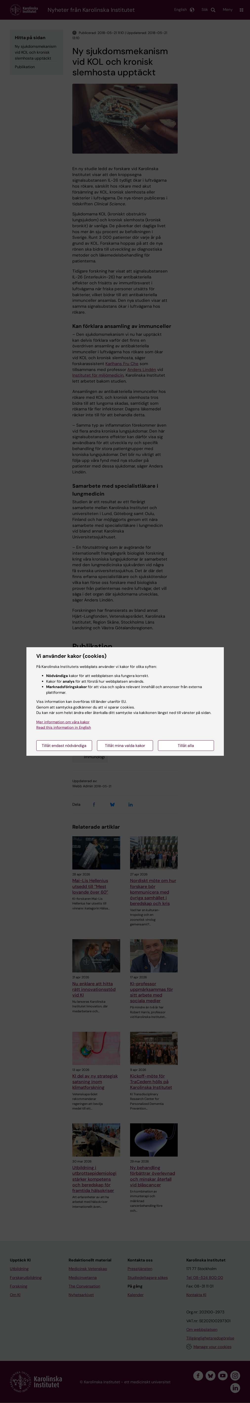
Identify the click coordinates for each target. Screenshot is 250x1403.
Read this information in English (63, 727)
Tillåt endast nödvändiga (64, 745)
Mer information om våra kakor (63, 722)
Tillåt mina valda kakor (125, 745)
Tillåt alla (186, 745)
